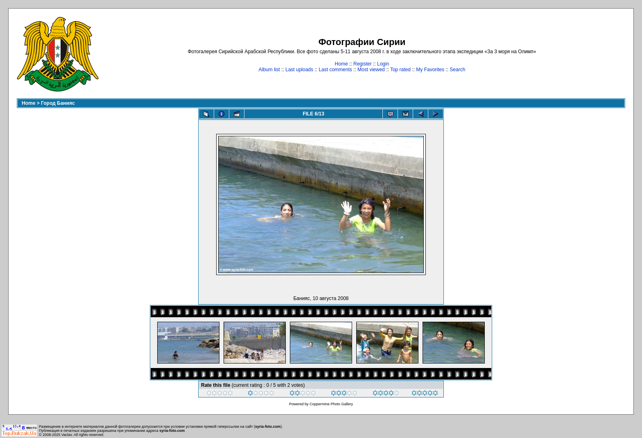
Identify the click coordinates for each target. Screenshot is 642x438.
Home (341, 64)
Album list (269, 69)
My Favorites (430, 69)
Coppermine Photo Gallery (331, 404)
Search (457, 69)
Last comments (335, 69)
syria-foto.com (267, 426)
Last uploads (299, 69)
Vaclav (66, 435)
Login (383, 64)
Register (362, 64)
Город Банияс (58, 103)
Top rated (400, 69)
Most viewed (371, 69)
